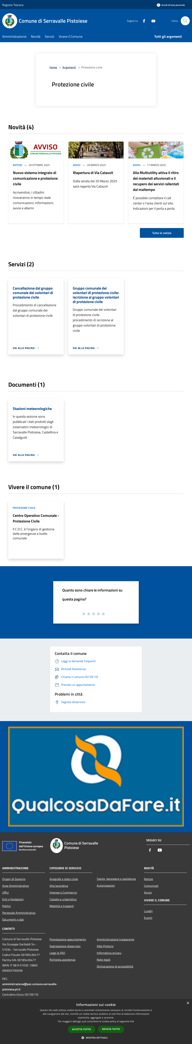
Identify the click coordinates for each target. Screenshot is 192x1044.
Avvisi (76, 165)
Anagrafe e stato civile (64, 879)
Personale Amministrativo (18, 912)
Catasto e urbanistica (63, 899)
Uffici (5, 892)
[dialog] (96, 1021)
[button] (96, 1037)
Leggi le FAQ (57, 953)
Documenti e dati (13, 919)
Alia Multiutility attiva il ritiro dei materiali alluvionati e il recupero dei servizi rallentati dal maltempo (156, 181)
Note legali (103, 959)
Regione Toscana (12, 5)
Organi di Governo (13, 879)
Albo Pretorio (105, 946)
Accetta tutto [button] (81, 1029)
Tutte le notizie (161, 233)
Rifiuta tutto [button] (111, 1029)
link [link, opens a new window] (132, 1021)
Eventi (148, 918)
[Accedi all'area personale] (171, 5)
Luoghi (148, 911)
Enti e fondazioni (13, 899)
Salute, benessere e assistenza (116, 879)
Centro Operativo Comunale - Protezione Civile (36, 518)
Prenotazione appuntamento (68, 939)
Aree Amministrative (15, 885)
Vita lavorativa (59, 885)
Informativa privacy (109, 953)
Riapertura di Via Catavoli (93, 173)
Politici (6, 906)
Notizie (17, 165)
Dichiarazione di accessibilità (115, 966)
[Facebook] (142, 20)
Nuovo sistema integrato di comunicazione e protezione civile (35, 178)
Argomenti (69, 67)
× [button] (187, 1003)
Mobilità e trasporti (62, 906)
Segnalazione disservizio (65, 946)
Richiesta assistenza (62, 959)
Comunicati (151, 885)
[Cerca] (185, 20)
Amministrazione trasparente (115, 939)
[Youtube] (152, 20)
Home (53, 67)
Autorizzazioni (106, 885)
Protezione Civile (24, 508)
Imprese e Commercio (63, 892)
